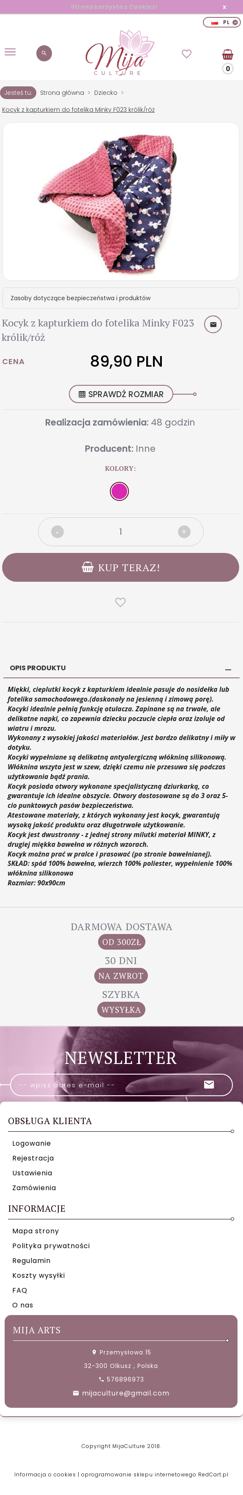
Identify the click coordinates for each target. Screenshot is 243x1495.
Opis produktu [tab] (38, 668)
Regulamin (31, 1261)
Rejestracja (33, 1158)
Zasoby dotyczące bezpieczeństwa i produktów (80, 298)
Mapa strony (35, 1231)
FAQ (19, 1290)
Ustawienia (32, 1173)
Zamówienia (34, 1188)
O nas (22, 1305)
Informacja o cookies (45, 1474)
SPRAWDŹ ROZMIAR (121, 394)
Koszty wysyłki (38, 1275)
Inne (146, 448)
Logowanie (31, 1143)
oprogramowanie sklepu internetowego (139, 1474)
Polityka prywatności (51, 1246)
